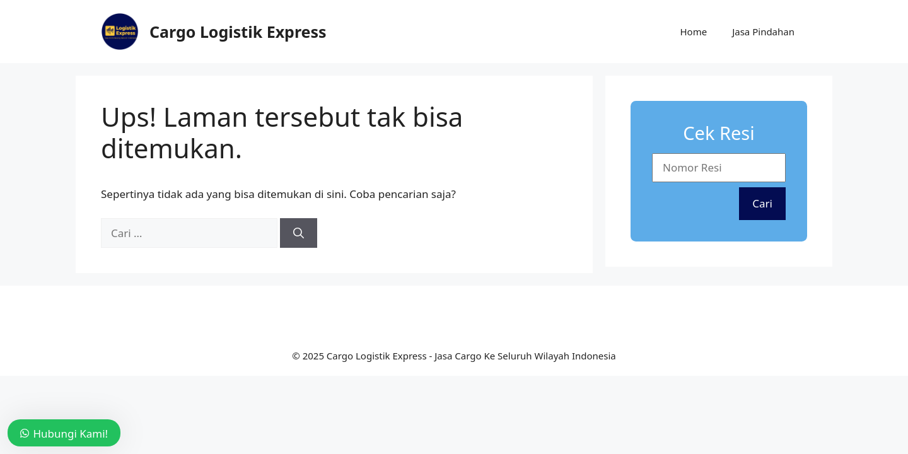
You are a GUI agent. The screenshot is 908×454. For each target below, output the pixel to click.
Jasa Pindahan (763, 31)
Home (693, 31)
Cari (762, 203)
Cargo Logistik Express (238, 31)
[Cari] (298, 233)
